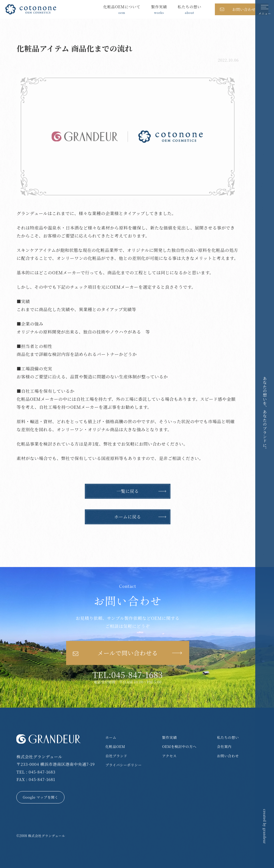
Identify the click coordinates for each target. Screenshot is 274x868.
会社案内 (224, 746)
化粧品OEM (115, 746)
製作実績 (169, 737)
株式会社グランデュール (46, 835)
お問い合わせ (228, 755)
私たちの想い (228, 737)
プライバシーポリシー (123, 764)
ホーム (110, 737)
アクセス (169, 755)
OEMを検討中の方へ (179, 746)
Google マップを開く (40, 797)
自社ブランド (116, 755)
